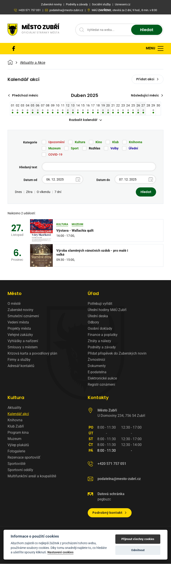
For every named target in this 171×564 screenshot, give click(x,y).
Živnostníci (96, 360)
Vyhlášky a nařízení (23, 341)
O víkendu (43, 192)
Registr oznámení (101, 385)
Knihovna (135, 142)
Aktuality (14, 408)
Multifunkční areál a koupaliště (32, 476)
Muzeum (54, 148)
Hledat (146, 30)
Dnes (18, 192)
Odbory (93, 322)
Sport (75, 148)
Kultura (80, 142)
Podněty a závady (102, 347)
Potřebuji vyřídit (100, 304)
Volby (114, 148)
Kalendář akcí (18, 414)
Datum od (30, 180)
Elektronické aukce (102, 378)
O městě (14, 304)
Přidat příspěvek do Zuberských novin (117, 353)
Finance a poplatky (103, 335)
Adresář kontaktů (21, 366)
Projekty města (19, 329)
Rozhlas (94, 148)
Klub (115, 142)
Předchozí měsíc (24, 95)
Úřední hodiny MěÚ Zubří (107, 310)
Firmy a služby (19, 360)
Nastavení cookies (60, 552)
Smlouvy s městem (23, 347)
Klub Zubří (16, 426)
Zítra (29, 192)
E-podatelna (97, 372)
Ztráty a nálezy (99, 341)
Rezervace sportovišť (24, 458)
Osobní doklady (100, 329)
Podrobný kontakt (109, 513)
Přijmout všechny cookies (137, 539)
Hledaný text (28, 167)
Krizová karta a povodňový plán (32, 353)
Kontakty (98, 398)
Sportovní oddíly (20, 470)
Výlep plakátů (18, 445)
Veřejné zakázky (20, 335)
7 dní (58, 192)
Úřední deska (98, 316)
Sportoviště (16, 464)
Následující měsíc (146, 95)
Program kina (18, 433)
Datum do (103, 180)
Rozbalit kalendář (85, 120)
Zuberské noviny (20, 310)
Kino (99, 142)
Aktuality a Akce (32, 62)
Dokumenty (97, 366)
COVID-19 (55, 155)
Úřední (133, 148)
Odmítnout (138, 550)
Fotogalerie (16, 451)
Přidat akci (147, 79)
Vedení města (18, 322)
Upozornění (56, 142)
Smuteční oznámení (23, 316)
